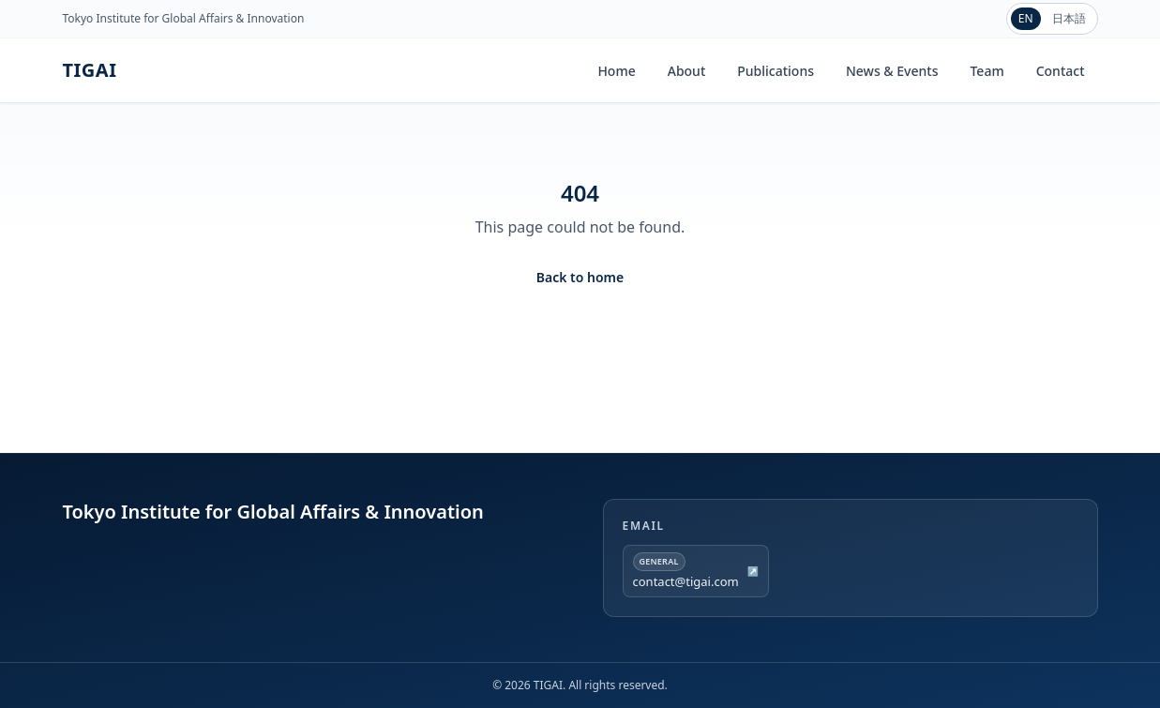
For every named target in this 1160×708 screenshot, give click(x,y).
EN (1025, 18)
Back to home (580, 277)
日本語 (1069, 18)
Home (616, 71)
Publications (775, 71)
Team (986, 71)
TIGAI (90, 70)
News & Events (892, 71)
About (687, 71)
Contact (1060, 71)
